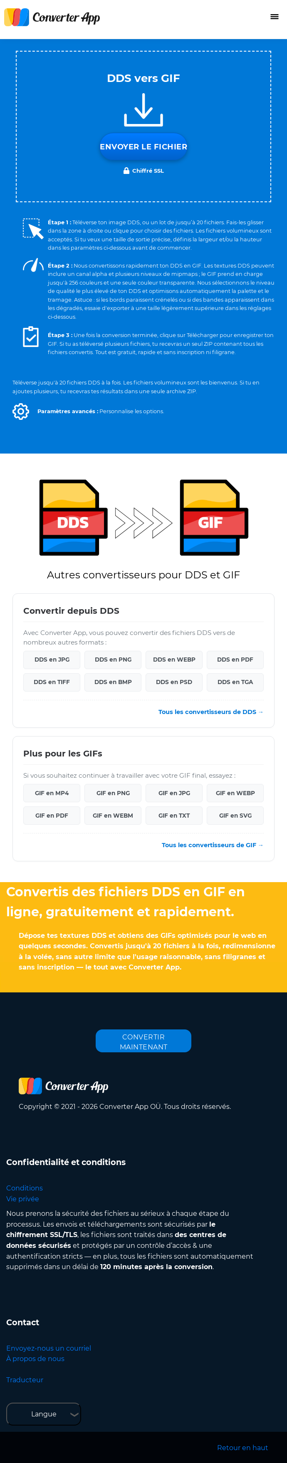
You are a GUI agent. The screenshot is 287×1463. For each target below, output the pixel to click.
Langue (44, 1414)
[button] (20, 411)
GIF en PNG (113, 793)
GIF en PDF (51, 815)
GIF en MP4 (52, 793)
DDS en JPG (52, 659)
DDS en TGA (235, 682)
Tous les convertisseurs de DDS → (211, 712)
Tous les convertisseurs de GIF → (213, 845)
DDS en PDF (235, 659)
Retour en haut (242, 1448)
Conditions (24, 1188)
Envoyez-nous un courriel (48, 1348)
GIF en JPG (174, 793)
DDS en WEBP (174, 659)
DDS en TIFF (52, 682)
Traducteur (24, 1380)
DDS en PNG (113, 659)
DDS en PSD (174, 682)
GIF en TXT (174, 815)
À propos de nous (35, 1359)
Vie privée (22, 1199)
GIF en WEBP (235, 793)
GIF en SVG (235, 815)
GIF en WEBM (113, 815)
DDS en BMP (113, 682)
